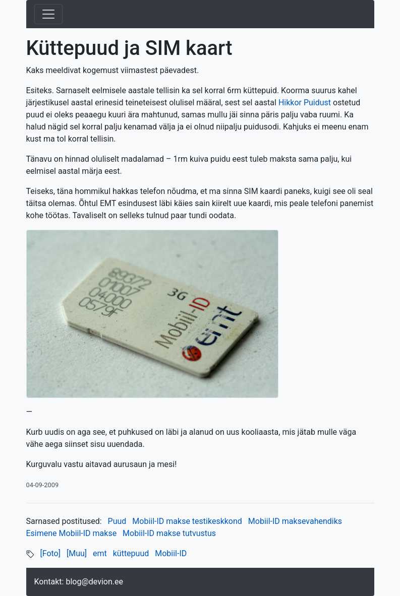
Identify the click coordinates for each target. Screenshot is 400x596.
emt (100, 553)
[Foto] (50, 553)
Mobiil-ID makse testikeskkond (187, 521)
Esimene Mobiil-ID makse (71, 533)
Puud (117, 521)
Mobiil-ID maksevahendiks (295, 521)
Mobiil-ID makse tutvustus (169, 533)
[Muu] (77, 553)
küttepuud (131, 553)
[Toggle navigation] (48, 14)
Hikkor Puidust (304, 102)
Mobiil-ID (171, 553)
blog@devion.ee (94, 581)
